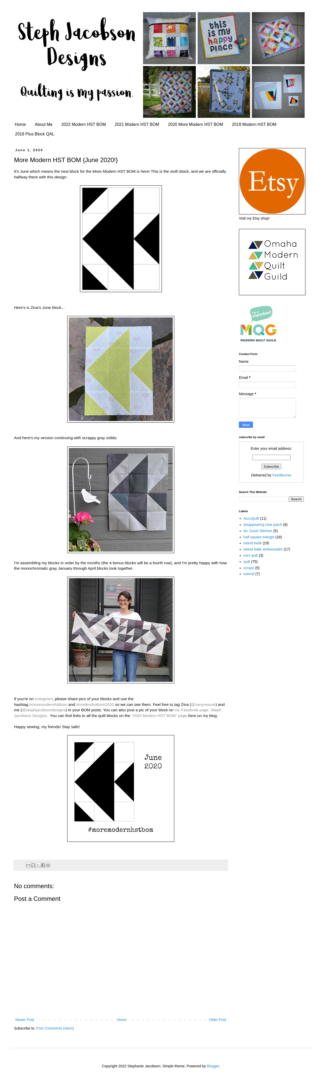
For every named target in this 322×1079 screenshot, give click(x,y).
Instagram (43, 699)
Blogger (213, 1066)
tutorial (249, 574)
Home (20, 124)
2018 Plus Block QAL (34, 134)
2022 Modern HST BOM (83, 124)
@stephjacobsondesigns (44, 710)
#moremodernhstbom (48, 704)
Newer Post (24, 1020)
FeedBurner (282, 475)
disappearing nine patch (263, 525)
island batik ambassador (263, 549)
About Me (43, 124)
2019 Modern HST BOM (254, 124)
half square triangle (259, 537)
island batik (253, 543)
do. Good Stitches (258, 531)
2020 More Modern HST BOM (195, 124)
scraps (249, 568)
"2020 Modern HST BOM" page (159, 715)
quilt (247, 562)
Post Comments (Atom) (55, 1028)
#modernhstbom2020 (95, 704)
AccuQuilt (251, 518)
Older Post (217, 1020)
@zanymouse (203, 704)
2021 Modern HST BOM (137, 124)
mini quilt (251, 555)
